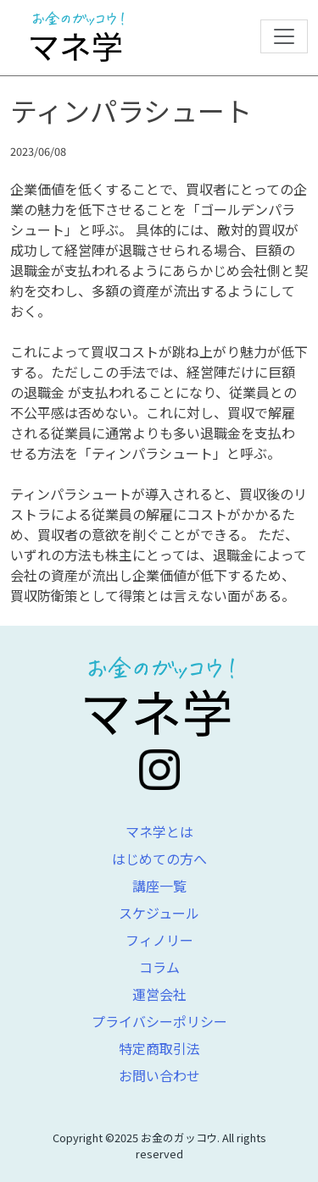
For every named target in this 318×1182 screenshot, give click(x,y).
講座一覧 (159, 885)
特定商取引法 (159, 1048)
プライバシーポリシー (159, 1021)
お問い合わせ (159, 1075)
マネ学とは (159, 831)
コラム (159, 967)
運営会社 (159, 994)
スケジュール (159, 913)
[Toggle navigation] (284, 36)
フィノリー (159, 940)
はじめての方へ (159, 858)
